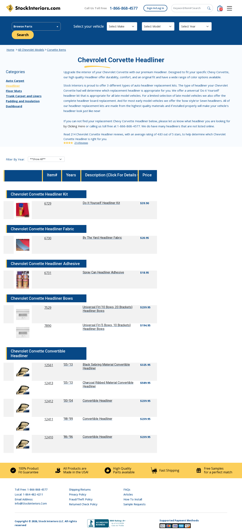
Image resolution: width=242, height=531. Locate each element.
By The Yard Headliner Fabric (102, 238)
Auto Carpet (15, 81)
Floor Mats (14, 91)
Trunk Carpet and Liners (24, 96)
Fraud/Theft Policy (80, 499)
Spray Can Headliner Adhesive (103, 272)
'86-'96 (68, 437)
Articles (128, 494)
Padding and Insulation (23, 101)
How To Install (132, 499)
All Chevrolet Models (31, 50)
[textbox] (36, 26)
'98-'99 (68, 419)
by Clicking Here (74, 126)
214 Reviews (81, 143)
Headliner (13, 86)
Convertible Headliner (97, 401)
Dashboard (14, 106)
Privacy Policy (77, 494)
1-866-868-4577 (124, 8)
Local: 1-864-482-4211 (29, 494)
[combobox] (36, 26)
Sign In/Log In (155, 8)
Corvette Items (56, 50)
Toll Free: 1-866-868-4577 (31, 489)
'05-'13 (68, 364)
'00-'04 (68, 401)
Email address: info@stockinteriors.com (31, 501)
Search (23, 34)
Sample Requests (134, 504)
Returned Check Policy (83, 504)
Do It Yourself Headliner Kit (101, 203)
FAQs (126, 489)
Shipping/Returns (80, 489)
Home (10, 50)
